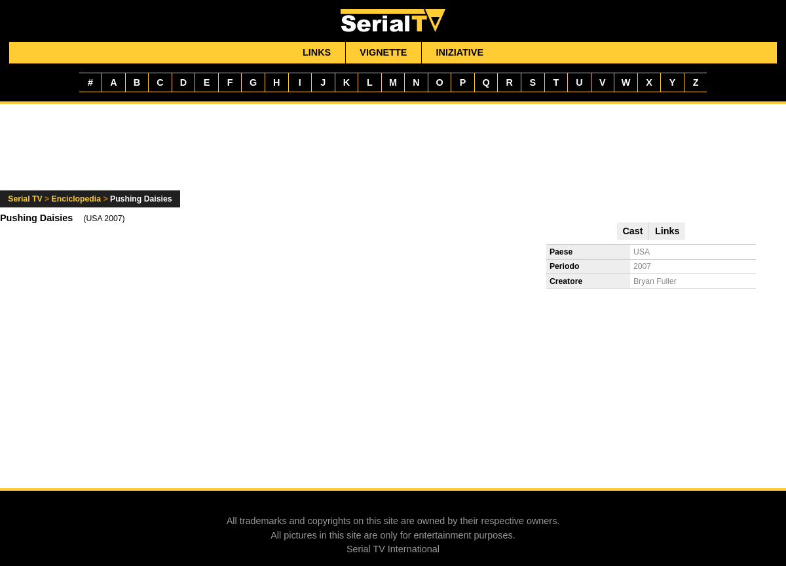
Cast (632, 231)
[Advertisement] (393, 155)
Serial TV (25, 198)
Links (317, 52)
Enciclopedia (76, 198)
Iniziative (460, 52)
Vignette (383, 52)
